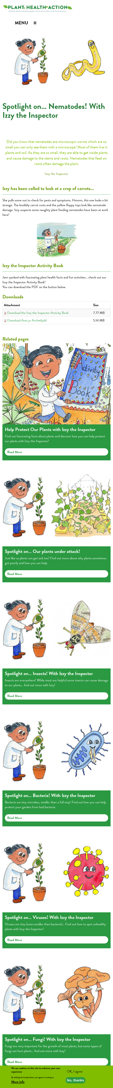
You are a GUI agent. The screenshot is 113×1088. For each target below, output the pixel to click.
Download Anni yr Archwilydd (26, 320)
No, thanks (75, 1081)
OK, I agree (75, 1072)
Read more (14, 452)
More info (18, 1082)
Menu (21, 23)
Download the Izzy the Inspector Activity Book (38, 312)
